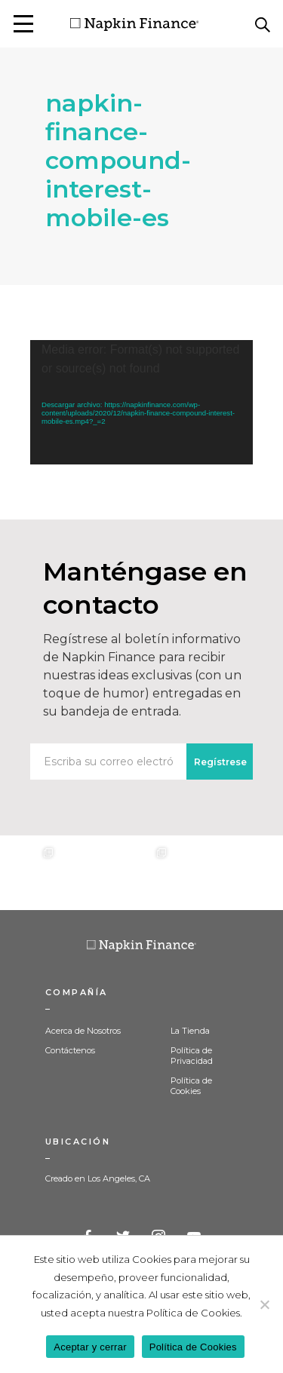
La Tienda (190, 1030)
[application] (141, 402)
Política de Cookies (191, 1085)
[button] (23, 24)
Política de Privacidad (192, 1055)
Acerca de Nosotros (83, 1030)
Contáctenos (70, 1050)
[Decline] (264, 1304)
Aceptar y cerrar (90, 1347)
